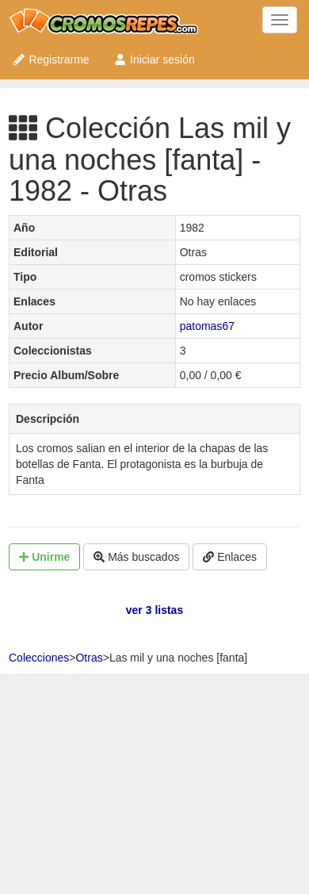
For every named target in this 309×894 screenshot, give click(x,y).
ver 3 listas (154, 610)
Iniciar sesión (154, 59)
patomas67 (207, 326)
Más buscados (136, 557)
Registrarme (51, 59)
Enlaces (230, 557)
